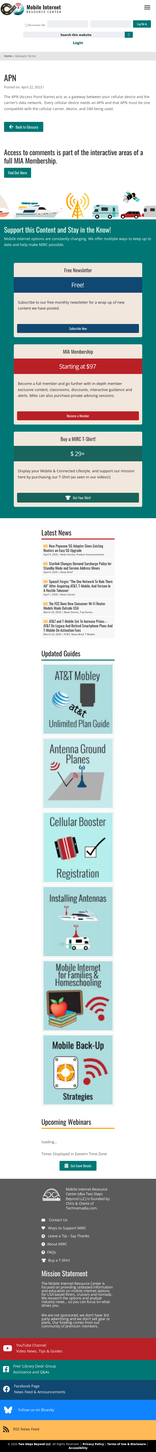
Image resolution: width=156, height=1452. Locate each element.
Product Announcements (90, 554)
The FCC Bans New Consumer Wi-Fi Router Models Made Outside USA (74, 606)
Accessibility (78, 1448)
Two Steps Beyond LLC (34, 1444)
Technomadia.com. (82, 1208)
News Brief (66, 572)
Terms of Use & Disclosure (126, 1444)
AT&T (67, 634)
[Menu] (147, 7)
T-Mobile (90, 634)
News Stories (67, 554)
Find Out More (17, 172)
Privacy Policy (93, 1444)
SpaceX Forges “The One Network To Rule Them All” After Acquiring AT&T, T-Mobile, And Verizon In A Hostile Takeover (78, 586)
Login (78, 42)
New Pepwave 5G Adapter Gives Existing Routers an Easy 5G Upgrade (73, 548)
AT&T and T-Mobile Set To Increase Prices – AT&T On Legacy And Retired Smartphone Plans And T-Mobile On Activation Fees (78, 626)
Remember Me (35, 25)
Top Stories (86, 612)
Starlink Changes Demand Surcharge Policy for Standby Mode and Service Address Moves (77, 566)
